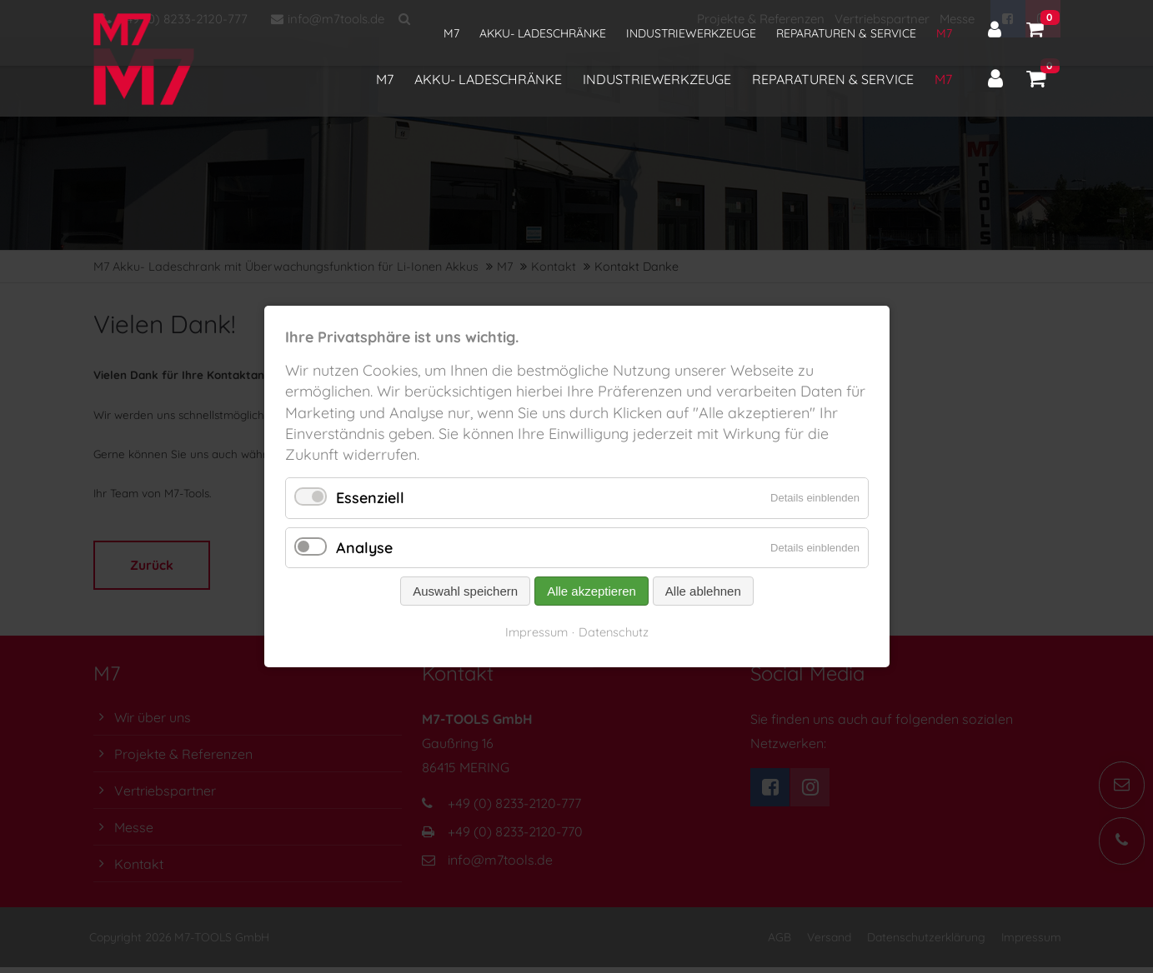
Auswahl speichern (465, 591)
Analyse (364, 547)
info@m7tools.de (327, 19)
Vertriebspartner (882, 19)
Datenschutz (614, 632)
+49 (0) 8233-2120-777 (175, 19)
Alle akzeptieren (591, 591)
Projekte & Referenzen (761, 19)
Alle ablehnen (702, 591)
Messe (957, 19)
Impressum (536, 632)
